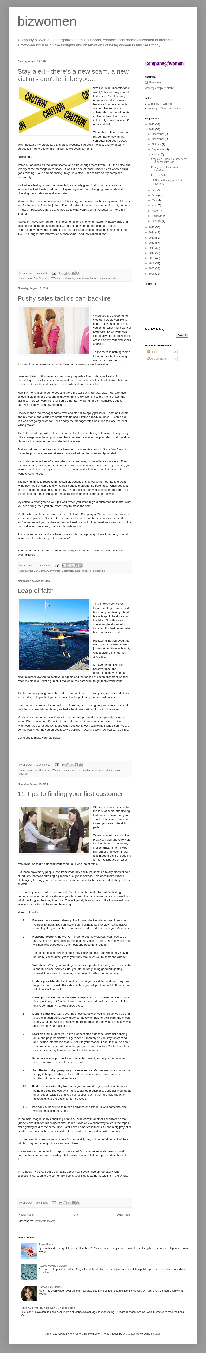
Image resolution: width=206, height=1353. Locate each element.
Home (75, 1214)
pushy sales (81, 570)
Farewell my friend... (50, 1287)
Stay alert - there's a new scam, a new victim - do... (169, 161)
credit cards (68, 278)
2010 (152, 253)
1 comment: (41, 273)
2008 (152, 263)
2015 (152, 227)
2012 (152, 242)
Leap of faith (36, 590)
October (157, 144)
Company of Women (49, 278)
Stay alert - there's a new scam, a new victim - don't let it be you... (73, 75)
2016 (152, 129)
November (158, 139)
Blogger (155, 1333)
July (154, 190)
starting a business (87, 770)
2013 (152, 237)
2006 (152, 273)
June (155, 195)
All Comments (157, 358)
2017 (152, 124)
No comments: (43, 565)
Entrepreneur (68, 770)
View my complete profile (159, 88)
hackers (94, 278)
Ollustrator (129, 1333)
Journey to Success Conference (166, 108)
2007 (152, 268)
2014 (152, 232)
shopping (100, 570)
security (112, 278)
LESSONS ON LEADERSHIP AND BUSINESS (48, 1308)
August (156, 154)
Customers (67, 570)
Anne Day (32, 278)
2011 (152, 248)
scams (103, 278)
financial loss (82, 278)
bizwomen (47, 21)
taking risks (104, 770)
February (157, 215)
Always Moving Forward (53, 1265)
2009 (152, 258)
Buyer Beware (47, 1244)
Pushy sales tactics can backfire (64, 298)
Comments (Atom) (44, 1221)
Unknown (155, 82)
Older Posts (123, 1214)
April (155, 205)
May (155, 200)
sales (91, 570)
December (158, 134)
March (156, 210)
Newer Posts (26, 1214)
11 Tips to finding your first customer (70, 793)
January (157, 221)
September (158, 149)
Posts (152, 351)
